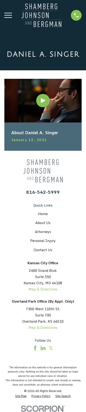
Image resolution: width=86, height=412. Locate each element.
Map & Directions (43, 289)
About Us (42, 222)
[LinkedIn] (43, 348)
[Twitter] (50, 348)
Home (43, 213)
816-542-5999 (43, 192)
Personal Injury (42, 240)
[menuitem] (21, 396)
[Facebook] (35, 348)
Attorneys (43, 231)
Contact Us (42, 250)
